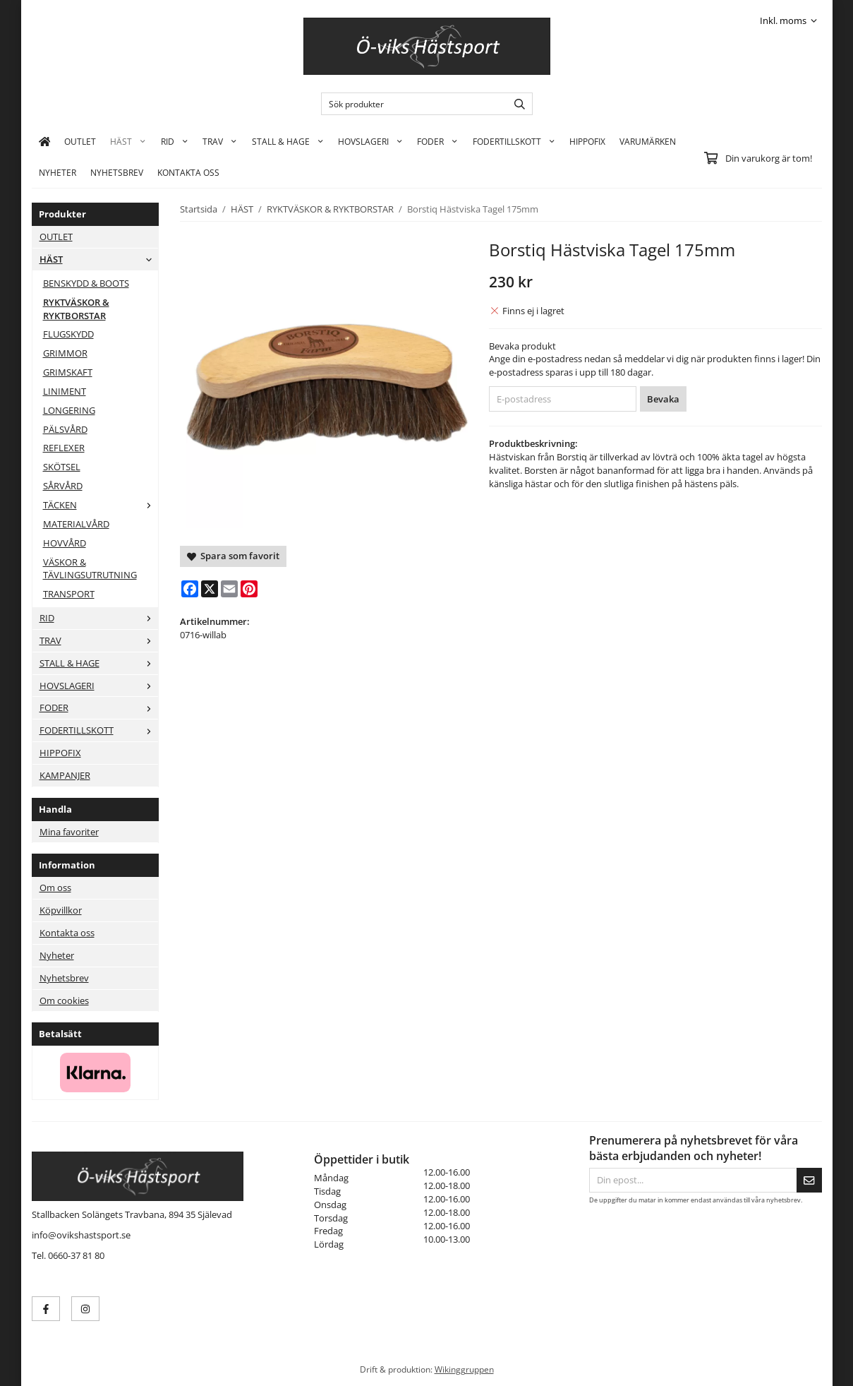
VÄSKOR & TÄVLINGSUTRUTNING (90, 569)
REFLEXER (64, 447)
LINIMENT (64, 391)
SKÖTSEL (61, 466)
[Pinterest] (249, 588)
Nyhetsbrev (116, 172)
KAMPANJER (65, 775)
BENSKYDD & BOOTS (86, 283)
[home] (45, 141)
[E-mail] (229, 588)
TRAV (219, 141)
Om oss (55, 887)
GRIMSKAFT (67, 372)
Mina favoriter (69, 831)
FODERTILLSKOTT (514, 141)
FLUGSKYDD (68, 334)
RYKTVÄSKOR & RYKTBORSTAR (76, 309)
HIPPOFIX (587, 141)
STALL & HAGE (288, 141)
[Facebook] (190, 588)
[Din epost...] (693, 1180)
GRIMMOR (65, 353)
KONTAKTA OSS (188, 172)
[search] (516, 103)
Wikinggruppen (464, 1369)
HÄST (128, 141)
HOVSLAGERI (370, 141)
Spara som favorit (233, 555)
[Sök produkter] (411, 103)
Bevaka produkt (522, 346)
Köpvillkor (61, 910)
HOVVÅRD (64, 543)
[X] (209, 588)
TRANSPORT (69, 593)
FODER (437, 141)
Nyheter (57, 172)
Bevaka (663, 399)
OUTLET (80, 141)
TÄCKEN (100, 504)
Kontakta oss (67, 932)
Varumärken (647, 141)
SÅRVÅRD (63, 485)
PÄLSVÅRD (65, 429)
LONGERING (69, 410)
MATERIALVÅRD (76, 524)
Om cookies (64, 1000)
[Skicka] (809, 1180)
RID (174, 141)
